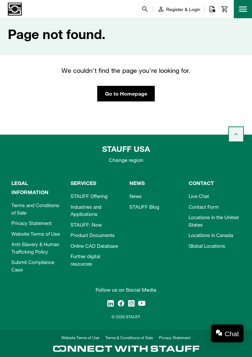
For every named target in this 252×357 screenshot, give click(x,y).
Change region (126, 160)
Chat (232, 333)
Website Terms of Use (35, 234)
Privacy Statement (31, 223)
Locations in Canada (211, 235)
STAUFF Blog (144, 207)
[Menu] (243, 9)
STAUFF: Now (86, 225)
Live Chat (199, 196)
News (135, 196)
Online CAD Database (94, 246)
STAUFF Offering (89, 196)
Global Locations (207, 246)
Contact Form (204, 207)
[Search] (145, 9)
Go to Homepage (126, 93)
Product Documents (93, 235)
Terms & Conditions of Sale (129, 337)
